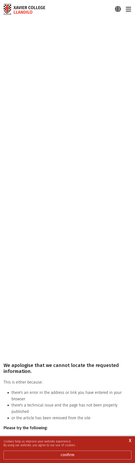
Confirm (67, 454)
